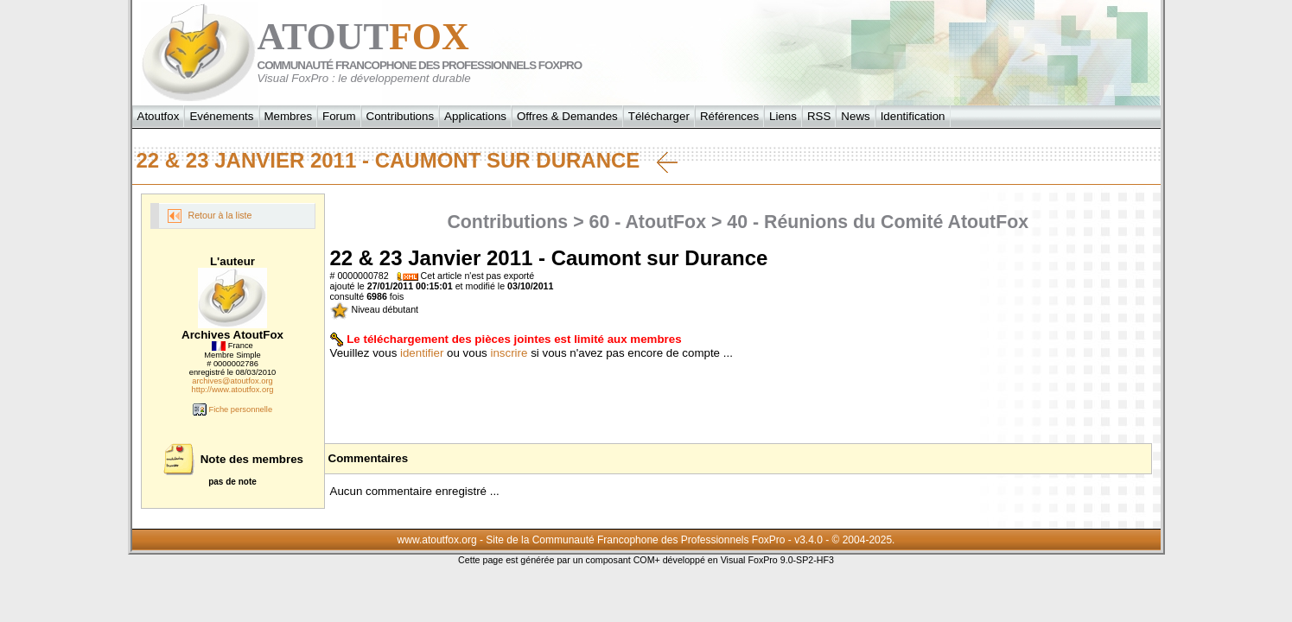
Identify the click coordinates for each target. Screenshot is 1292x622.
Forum (339, 116)
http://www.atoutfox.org (233, 389)
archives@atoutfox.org (232, 381)
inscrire (508, 352)
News (855, 116)
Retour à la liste (210, 216)
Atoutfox (158, 116)
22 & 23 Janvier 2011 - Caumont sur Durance (407, 161)
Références (729, 116)
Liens (783, 116)
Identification (913, 116)
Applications (475, 116)
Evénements (221, 116)
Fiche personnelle (232, 409)
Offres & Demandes (567, 116)
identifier (421, 352)
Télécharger (659, 116)
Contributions (400, 116)
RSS (819, 116)
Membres (288, 116)
